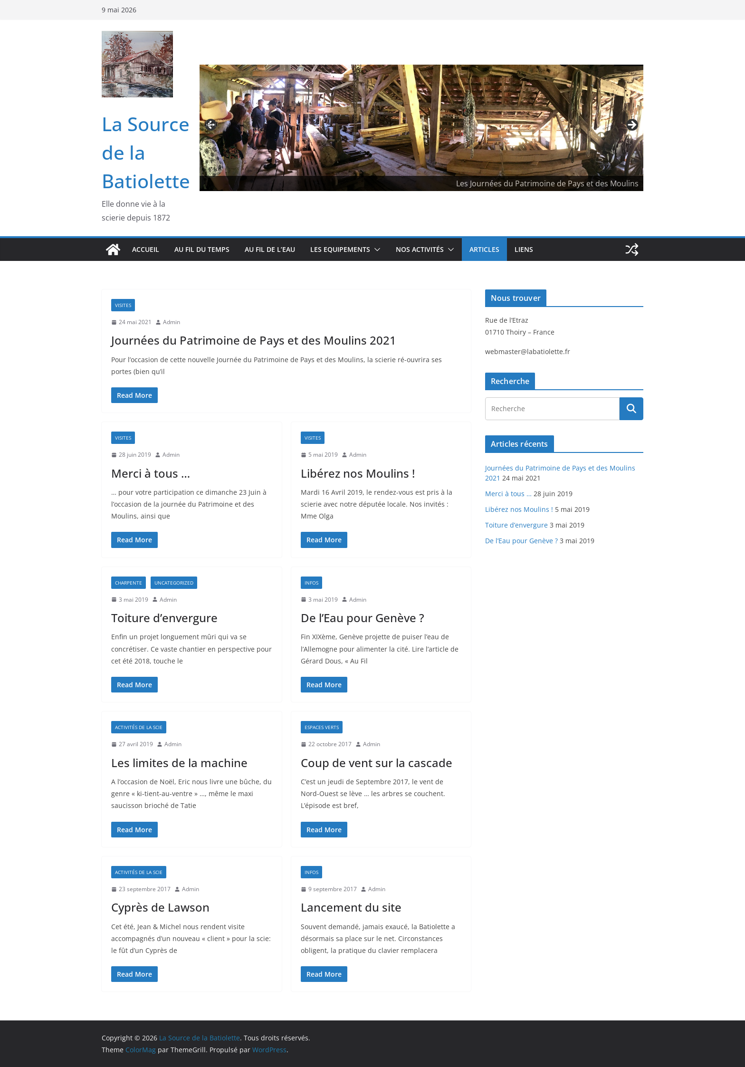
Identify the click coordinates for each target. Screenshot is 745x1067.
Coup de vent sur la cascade (376, 762)
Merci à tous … (150, 473)
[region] (421, 128)
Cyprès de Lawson (160, 907)
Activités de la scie (138, 727)
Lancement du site (351, 907)
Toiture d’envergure (164, 617)
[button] (375, 249)
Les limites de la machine (179, 762)
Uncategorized (173, 582)
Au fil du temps (201, 249)
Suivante (631, 125)
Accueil (145, 249)
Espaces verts (322, 727)
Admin (171, 322)
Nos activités (420, 249)
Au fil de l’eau (270, 249)
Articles (484, 249)
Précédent (211, 123)
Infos (311, 582)
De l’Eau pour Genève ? (362, 617)
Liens (524, 249)
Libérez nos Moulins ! (358, 473)
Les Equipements (340, 249)
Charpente (128, 582)
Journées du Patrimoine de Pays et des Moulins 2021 (253, 340)
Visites (123, 305)
